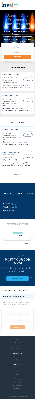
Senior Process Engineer (11, 75)
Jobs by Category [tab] (12, 194)
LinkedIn (18, 388)
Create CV (17, 371)
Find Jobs (17, 57)
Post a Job (17, 278)
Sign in (17, 360)
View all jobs (17, 174)
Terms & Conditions (17, 349)
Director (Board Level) (10, 95)
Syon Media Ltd (24, 396)
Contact (17, 343)
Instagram (19, 385)
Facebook (19, 379)
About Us (17, 346)
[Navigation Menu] (32, 4)
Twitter (19, 382)
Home (17, 339)
